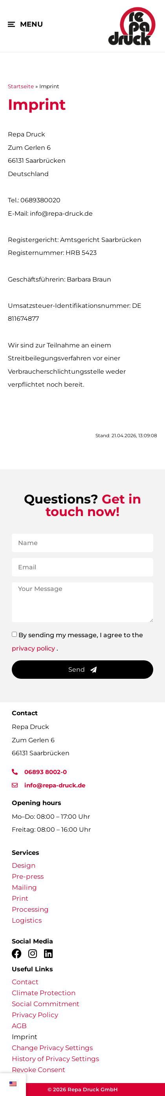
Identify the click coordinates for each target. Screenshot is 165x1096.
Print (20, 898)
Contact (25, 982)
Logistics (27, 920)
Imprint (24, 1037)
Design (23, 865)
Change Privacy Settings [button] (52, 1048)
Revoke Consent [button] (38, 1070)
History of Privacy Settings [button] (55, 1059)
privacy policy (33, 648)
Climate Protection (43, 993)
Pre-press (28, 876)
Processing (30, 909)
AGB (19, 1026)
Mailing (24, 887)
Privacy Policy (35, 1015)
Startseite (21, 86)
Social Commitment (45, 1004)
